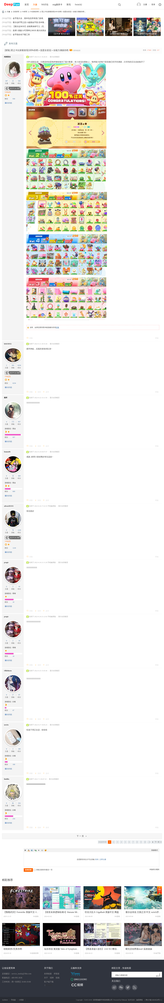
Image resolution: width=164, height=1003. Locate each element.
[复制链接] (77, 50)
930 (19, 81)
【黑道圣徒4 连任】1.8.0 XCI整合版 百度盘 (105, 949)
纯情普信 (7, 57)
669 (19, 476)
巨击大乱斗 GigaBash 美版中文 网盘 (102, 912)
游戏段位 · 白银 (10, 702)
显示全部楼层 (55, 57)
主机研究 (16, 12)
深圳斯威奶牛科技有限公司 (102, 1000)
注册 (145, 5)
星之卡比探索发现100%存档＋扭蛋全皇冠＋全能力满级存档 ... (63, 12)
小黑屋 (21, 1000)
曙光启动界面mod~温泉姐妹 (139, 949)
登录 (153, 5)
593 (13, 365)
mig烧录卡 (57, 4)
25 (13, 81)
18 (13, 476)
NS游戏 (35, 916)
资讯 (68, 4)
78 (13, 530)
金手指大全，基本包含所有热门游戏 (28, 18)
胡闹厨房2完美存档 (13, 949)
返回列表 (103, 842)
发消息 (9, 103)
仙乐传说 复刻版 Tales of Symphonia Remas (64, 949)
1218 (19, 530)
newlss (6, 725)
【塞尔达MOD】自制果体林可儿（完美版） (31, 26)
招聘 (52, 978)
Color (28, 850)
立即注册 (103, 859)
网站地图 (49, 985)
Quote (38, 850)
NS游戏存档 (34, 12)
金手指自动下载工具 (21, 35)
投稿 (58, 978)
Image (32, 850)
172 (13, 422)
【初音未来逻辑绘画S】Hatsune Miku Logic (64, 912)
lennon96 (7, 452)
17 (13, 695)
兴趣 (35, 4)
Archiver (5, 1000)
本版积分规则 (154, 869)
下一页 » (82, 836)
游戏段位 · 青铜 (10, 593)
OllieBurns (8, 671)
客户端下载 (49, 982)
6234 (19, 365)
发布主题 (13, 43)
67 (19, 695)
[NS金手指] (6, 18)
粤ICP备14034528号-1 (153, 1000)
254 (19, 803)
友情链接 (48, 974)
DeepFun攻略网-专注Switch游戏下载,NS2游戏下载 (3, 12)
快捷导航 (160, 4)
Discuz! (124, 1000)
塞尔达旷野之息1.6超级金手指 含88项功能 (30, 22)
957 (19, 422)
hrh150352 (8, 344)
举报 (156, 338)
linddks (6, 779)
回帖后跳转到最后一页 (43, 870)
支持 (39, 392)
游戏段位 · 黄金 (10, 429)
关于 (46, 978)
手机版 (13, 1000)
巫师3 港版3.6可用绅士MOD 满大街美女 (29, 30)
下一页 (157, 842)
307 (6, 81)
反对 (47, 392)
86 (13, 803)
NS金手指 (157, 953)
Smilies (45, 850)
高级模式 (154, 850)
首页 (27, 4)
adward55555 (8, 506)
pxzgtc (6, 562)
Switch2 (78, 4)
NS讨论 (44, 4)
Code (42, 850)
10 (19, 586)
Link (35, 850)
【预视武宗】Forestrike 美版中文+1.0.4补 (23, 912)
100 (19, 749)
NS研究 (24, 12)
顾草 (5, 398)
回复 (57, 327)
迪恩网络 (139, 1000)
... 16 (149, 842)
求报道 (56, 974)
